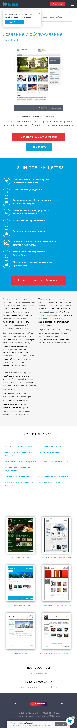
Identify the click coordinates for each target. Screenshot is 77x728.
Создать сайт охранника (20, 557)
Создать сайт (58, 4)
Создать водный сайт (20, 605)
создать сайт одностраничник (18, 446)
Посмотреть (38, 146)
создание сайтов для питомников (53, 476)
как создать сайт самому (49, 482)
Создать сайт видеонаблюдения (56, 557)
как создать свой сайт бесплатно (53, 461)
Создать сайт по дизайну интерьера (56, 653)
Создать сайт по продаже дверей (56, 605)
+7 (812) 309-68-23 (38, 682)
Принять (60, 724)
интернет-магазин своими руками (20, 461)
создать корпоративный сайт (18, 476)
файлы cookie (29, 723)
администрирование (47, 315)
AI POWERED (40, 704)
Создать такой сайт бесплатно (38, 137)
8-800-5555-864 (38, 668)
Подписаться (14, 22)
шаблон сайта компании (49, 452)
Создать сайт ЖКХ (20, 653)
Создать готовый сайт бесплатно (38, 280)
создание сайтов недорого (50, 446)
